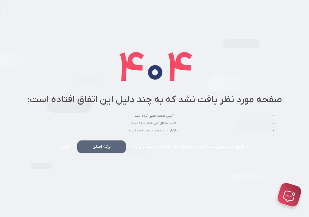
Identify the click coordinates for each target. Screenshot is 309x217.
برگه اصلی (102, 146)
